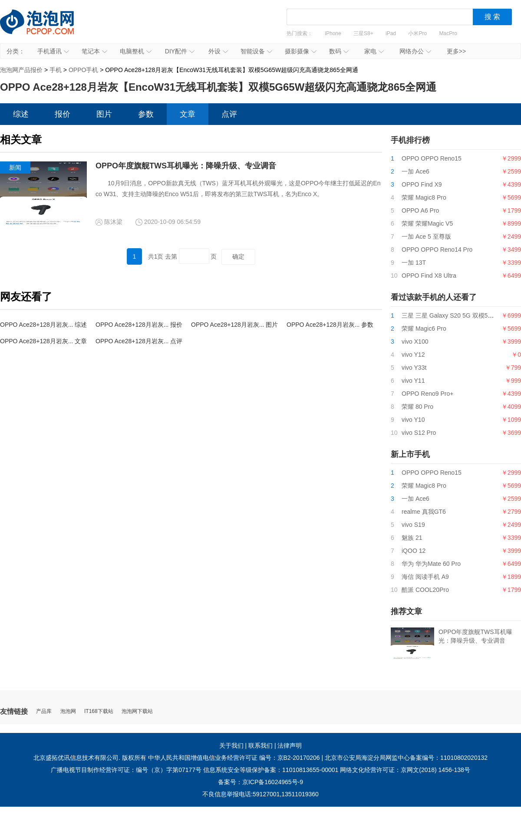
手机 (55, 69)
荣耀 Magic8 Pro (424, 197)
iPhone (333, 33)
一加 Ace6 (415, 171)
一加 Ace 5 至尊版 (426, 236)
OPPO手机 (83, 69)
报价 (62, 114)
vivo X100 (415, 341)
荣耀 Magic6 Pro (424, 328)
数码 (339, 51)
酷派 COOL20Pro (425, 589)
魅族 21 (412, 537)
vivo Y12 (413, 354)
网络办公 (415, 51)
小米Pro (417, 33)
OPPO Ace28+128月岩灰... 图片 (234, 324)
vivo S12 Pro (419, 432)
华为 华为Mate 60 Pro (431, 563)
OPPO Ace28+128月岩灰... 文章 (43, 341)
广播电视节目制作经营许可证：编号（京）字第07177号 (126, 769)
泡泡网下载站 (137, 711)
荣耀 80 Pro (417, 406)
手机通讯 (53, 51)
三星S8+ (363, 33)
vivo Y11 (413, 380)
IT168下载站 (98, 711)
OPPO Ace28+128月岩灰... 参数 (330, 324)
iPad (391, 33)
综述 (21, 114)
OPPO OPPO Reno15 (432, 158)
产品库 (44, 711)
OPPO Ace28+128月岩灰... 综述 (43, 324)
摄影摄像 (301, 51)
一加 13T (414, 262)
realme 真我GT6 (424, 511)
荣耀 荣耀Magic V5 (427, 223)
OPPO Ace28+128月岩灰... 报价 (139, 324)
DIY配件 (180, 51)
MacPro (448, 33)
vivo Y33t (414, 367)
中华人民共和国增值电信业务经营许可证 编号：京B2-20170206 (234, 757)
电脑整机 (136, 51)
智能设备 (256, 51)
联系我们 (260, 745)
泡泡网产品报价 (45, 28)
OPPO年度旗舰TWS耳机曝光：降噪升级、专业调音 (186, 165)
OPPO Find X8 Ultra (429, 275)
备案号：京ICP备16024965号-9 (260, 781)
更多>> (456, 51)
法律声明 (289, 745)
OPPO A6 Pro (420, 210)
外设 (218, 51)
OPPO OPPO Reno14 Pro (437, 249)
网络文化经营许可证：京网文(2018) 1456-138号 (405, 769)
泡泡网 (68, 711)
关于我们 (231, 745)
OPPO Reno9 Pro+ (427, 393)
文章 (187, 114)
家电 (374, 51)
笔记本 (94, 51)
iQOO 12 (413, 550)
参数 (146, 114)
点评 (229, 114)
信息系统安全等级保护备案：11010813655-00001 (270, 769)
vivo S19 (413, 524)
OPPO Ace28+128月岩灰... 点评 (139, 341)
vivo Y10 (413, 419)
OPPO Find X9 (422, 184)
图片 (104, 114)
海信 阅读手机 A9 (425, 576)
